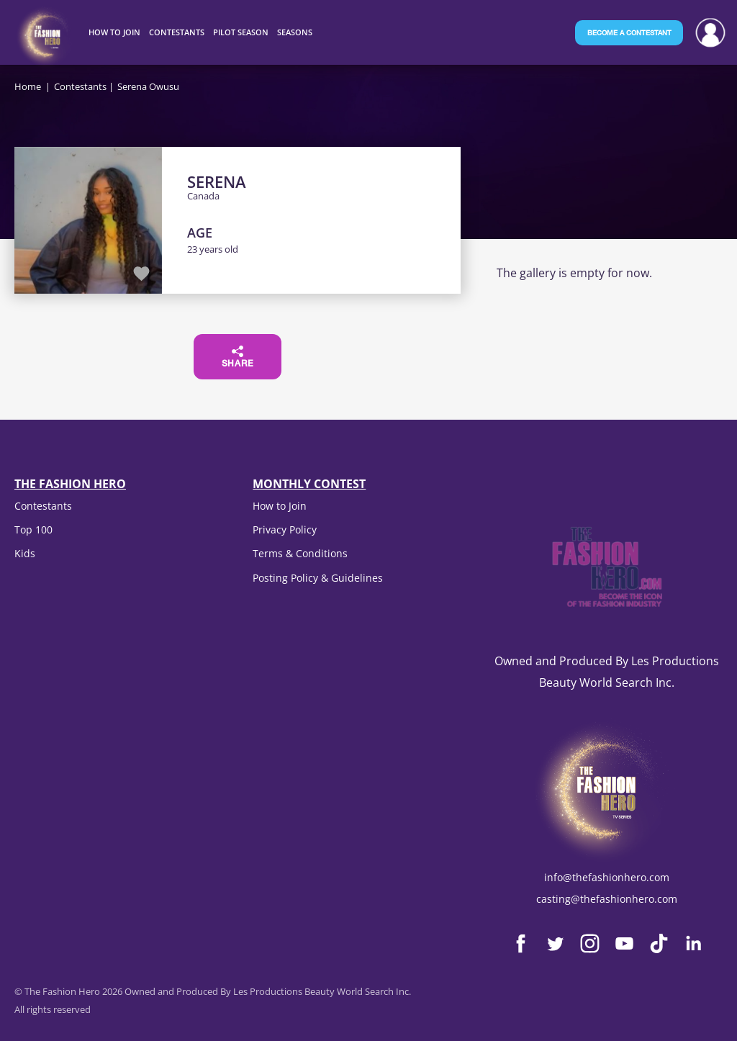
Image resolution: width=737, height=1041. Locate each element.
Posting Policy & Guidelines (318, 578)
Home (27, 86)
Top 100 (33, 529)
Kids (24, 553)
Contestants (80, 86)
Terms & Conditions (300, 553)
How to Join (280, 506)
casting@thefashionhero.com (606, 899)
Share (238, 357)
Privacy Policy (285, 529)
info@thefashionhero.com (606, 877)
